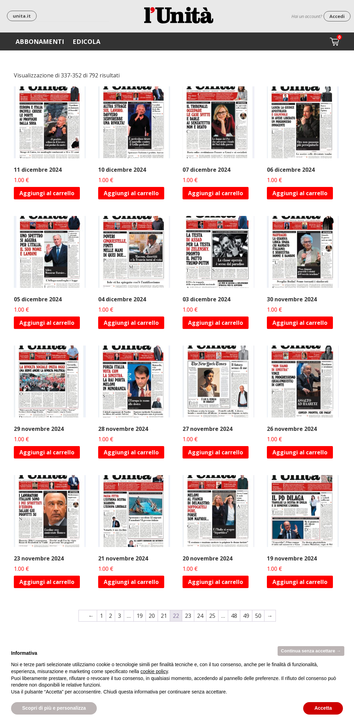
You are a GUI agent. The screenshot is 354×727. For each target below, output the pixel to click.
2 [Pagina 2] (110, 616)
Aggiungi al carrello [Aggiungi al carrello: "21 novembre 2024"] (131, 582)
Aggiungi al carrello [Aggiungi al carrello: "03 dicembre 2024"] (215, 323)
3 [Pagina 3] (119, 616)
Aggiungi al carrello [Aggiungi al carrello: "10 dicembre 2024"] (131, 193)
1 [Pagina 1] (101, 616)
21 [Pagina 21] (164, 616)
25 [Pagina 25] (212, 616)
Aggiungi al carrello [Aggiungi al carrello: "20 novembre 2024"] (215, 582)
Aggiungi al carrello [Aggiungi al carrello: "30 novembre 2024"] (299, 323)
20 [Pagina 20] (152, 616)
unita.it (22, 16)
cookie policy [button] (154, 671)
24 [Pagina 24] (200, 616)
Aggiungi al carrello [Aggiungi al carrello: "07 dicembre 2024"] (215, 193)
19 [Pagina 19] (140, 616)
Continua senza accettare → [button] (311, 650)
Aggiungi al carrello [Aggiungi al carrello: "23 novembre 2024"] (46, 582)
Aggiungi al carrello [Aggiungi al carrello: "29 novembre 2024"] (46, 452)
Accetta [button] (323, 708)
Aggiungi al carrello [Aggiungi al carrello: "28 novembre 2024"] (131, 452)
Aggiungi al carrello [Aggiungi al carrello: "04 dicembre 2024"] (131, 323)
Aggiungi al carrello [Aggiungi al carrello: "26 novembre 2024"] (299, 452)
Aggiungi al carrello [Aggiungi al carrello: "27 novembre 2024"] (215, 452)
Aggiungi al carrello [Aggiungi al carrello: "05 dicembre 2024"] (46, 323)
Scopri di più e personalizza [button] (54, 708)
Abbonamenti (40, 41)
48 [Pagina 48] (234, 616)
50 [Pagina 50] (258, 616)
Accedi (337, 16)
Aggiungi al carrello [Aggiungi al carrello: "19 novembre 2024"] (299, 582)
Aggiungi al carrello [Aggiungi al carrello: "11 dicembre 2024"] (46, 193)
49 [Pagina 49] (246, 616)
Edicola (86, 41)
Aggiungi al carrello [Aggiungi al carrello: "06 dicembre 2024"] (299, 193)
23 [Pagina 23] (188, 616)
